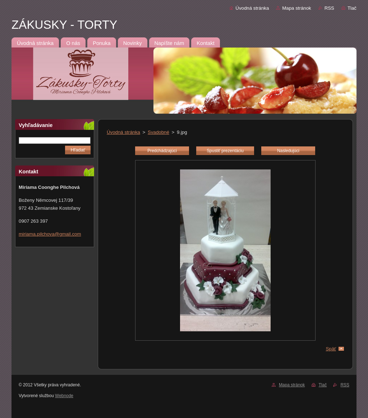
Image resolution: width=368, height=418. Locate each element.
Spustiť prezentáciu (225, 150)
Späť (331, 348)
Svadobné (158, 132)
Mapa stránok (296, 8)
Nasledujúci (288, 150)
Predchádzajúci (162, 150)
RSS (329, 8)
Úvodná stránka (252, 8)
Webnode (64, 395)
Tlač (352, 8)
